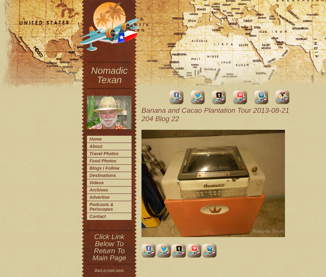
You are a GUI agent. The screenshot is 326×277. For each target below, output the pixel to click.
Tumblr (219, 97)
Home (95, 139)
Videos (96, 182)
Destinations (102, 175)
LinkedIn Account (261, 97)
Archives (98, 190)
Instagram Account (282, 97)
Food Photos (102, 160)
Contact (97, 216)
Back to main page (109, 270)
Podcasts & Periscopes (101, 207)
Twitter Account (198, 97)
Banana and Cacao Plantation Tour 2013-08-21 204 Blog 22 (215, 114)
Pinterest (240, 97)
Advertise (99, 197)
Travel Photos (104, 153)
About (95, 146)
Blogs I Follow (104, 168)
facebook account (177, 97)
